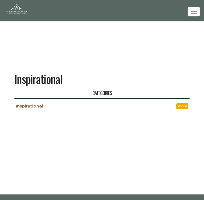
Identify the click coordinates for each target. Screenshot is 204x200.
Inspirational (29, 106)
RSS (182, 106)
